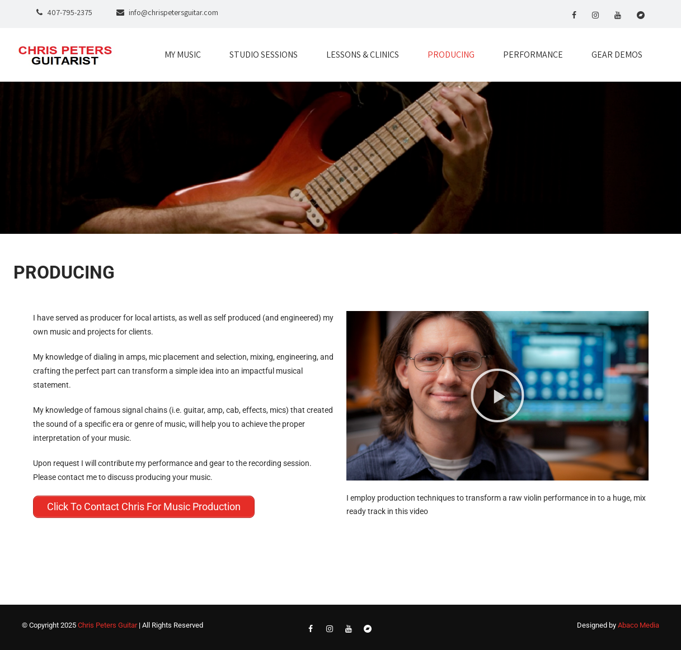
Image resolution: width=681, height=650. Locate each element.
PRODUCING (451, 54)
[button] (497, 395)
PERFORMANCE (533, 54)
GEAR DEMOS (616, 54)
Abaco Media (638, 625)
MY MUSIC (183, 54)
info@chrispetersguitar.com (173, 12)
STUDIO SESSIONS (263, 54)
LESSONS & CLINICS (362, 54)
